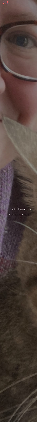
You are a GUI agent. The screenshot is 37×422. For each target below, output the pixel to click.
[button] (18, 418)
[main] (18, 211)
